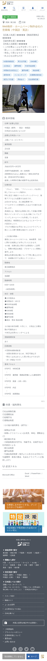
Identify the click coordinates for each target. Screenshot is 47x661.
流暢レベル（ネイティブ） (12, 585)
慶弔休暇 (25, 70)
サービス (26, 563)
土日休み (7, 66)
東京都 (5, 553)
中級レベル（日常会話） (32, 587)
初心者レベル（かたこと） (12, 589)
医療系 (12, 565)
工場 (25, 565)
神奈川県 (13, 553)
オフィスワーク (14, 563)
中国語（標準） (8, 575)
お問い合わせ (10, 642)
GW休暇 (33, 61)
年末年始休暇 (30, 66)
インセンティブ (20, 75)
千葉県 (21, 553)
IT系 (4, 563)
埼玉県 (29, 553)
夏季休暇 (17, 66)
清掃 (37, 565)
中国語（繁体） (22, 575)
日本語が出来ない (31, 589)
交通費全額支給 (35, 75)
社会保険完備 (33, 79)
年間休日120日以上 (11, 70)
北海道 (12, 555)
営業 (19, 565)
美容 (4, 567)
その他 (34, 563)
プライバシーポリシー (13, 632)
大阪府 (36, 553)
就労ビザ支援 (8, 79)
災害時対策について (13, 635)
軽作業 (17, 567)
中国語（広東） (8, 577)
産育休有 (7, 75)
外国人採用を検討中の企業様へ (20, 622)
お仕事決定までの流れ (13, 609)
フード (5, 565)
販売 (10, 567)
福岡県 (5, 555)
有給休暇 (36, 70)
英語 (18, 577)
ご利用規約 (9, 629)
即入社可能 (22, 61)
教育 (31, 565)
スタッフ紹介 (10, 596)
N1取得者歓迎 (9, 61)
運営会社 (8, 638)
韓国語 (25, 577)
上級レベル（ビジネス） (12, 587)
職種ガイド (9, 600)
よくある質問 (10, 605)
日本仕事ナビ (10, 613)
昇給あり (21, 79)
